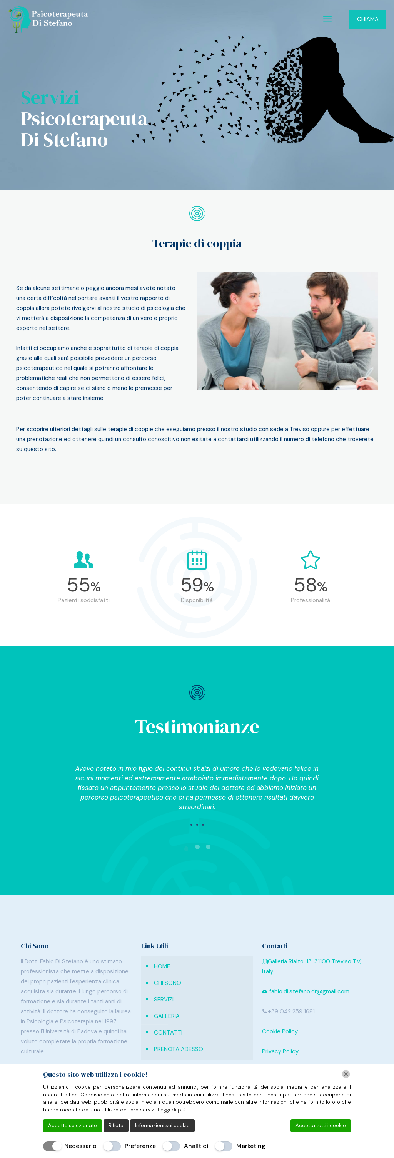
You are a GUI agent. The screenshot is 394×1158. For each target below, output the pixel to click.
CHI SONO (167, 983)
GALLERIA (167, 1016)
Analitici (196, 1146)
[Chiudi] (346, 1074)
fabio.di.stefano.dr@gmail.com (305, 991)
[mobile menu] (327, 19)
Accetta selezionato (72, 1125)
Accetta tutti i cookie (321, 1125)
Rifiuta (116, 1125)
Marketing (250, 1146)
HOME (162, 966)
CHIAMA (368, 19)
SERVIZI (164, 999)
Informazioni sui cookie (162, 1125)
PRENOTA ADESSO (178, 1049)
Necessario (80, 1146)
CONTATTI (168, 1032)
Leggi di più (171, 1109)
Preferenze (140, 1146)
